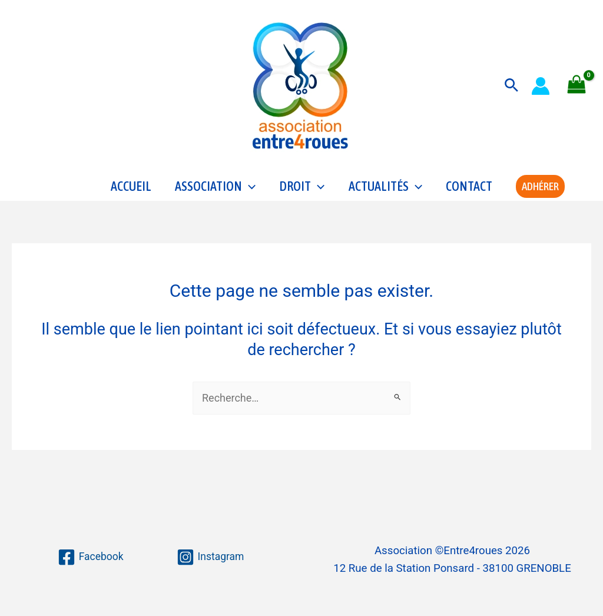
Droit (301, 192)
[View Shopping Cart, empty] (576, 86)
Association (215, 192)
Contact (469, 192)
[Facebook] (89, 557)
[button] (511, 85)
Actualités (385, 192)
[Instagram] (210, 557)
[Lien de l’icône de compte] (540, 86)
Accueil (131, 192)
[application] (249, 192)
